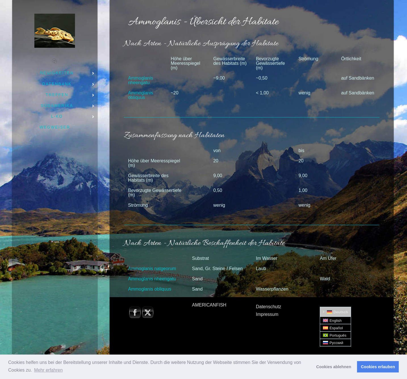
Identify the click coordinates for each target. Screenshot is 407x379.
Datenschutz (268, 306)
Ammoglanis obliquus (140, 95)
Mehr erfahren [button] (48, 370)
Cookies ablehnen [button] (333, 366)
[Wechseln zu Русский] (335, 342)
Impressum (267, 314)
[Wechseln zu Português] (335, 335)
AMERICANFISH (209, 305)
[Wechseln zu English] (335, 320)
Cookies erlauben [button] (378, 366)
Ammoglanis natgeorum (152, 268)
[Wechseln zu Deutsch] (335, 312)
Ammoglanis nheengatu (140, 80)
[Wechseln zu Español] (335, 328)
